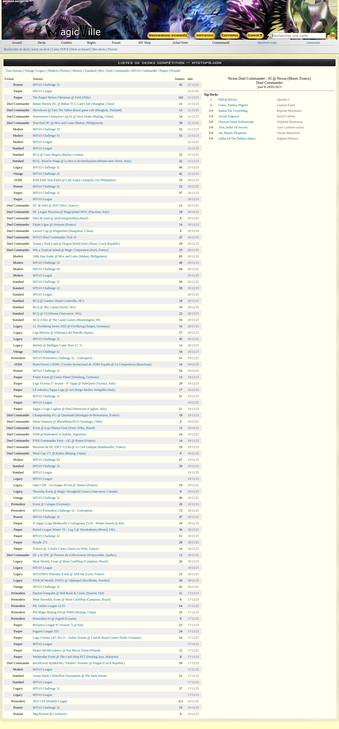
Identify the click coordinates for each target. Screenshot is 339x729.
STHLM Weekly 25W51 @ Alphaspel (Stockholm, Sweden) (71, 580)
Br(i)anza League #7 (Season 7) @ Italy (58, 625)
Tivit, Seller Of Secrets (233, 127)
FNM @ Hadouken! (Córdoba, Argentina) (59, 434)
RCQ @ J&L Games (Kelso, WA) (54, 307)
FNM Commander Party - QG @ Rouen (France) (64, 440)
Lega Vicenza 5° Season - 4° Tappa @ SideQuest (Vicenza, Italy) (74, 383)
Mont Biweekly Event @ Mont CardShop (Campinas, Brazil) (71, 599)
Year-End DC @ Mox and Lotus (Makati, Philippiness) (68, 123)
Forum (116, 42)
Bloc (101, 71)
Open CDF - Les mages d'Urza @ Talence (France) (65, 485)
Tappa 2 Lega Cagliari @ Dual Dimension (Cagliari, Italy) (70, 409)
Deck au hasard (80, 49)
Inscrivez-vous (267, 42)
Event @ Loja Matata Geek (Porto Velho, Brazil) (64, 428)
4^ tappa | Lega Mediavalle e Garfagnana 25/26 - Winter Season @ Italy (78, 523)
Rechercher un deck (16, 49)
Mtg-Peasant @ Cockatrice (50, 714)
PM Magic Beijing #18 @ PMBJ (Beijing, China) (64, 612)
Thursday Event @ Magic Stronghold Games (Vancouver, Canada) (75, 491)
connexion (313, 42)
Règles (91, 42)
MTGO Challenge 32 (46, 85)
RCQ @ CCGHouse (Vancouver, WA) (57, 313)
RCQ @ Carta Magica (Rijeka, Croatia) (58, 154)
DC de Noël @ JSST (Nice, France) (55, 205)
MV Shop (145, 42)
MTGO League (42, 91)
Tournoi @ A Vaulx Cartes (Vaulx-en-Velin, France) (66, 549)
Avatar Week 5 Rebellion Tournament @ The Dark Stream (70, 676)
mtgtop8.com (206, 62)
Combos (66, 42)
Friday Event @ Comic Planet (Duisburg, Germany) (66, 377)
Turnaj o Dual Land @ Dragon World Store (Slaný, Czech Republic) (76, 243)
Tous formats (14, 71)
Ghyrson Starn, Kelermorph (236, 122)
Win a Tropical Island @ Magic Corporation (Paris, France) (70, 250)
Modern (53, 71)
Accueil (17, 42)
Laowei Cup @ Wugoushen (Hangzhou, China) (63, 231)
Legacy (41, 71)
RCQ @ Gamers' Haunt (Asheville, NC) (58, 301)
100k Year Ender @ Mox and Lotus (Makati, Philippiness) (70, 256)
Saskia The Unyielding (233, 111)
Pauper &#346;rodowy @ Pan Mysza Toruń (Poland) (66, 650)
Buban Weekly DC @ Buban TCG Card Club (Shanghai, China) (73, 104)
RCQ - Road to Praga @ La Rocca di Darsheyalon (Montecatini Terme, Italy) (82, 161)
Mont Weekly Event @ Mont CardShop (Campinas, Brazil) (70, 561)
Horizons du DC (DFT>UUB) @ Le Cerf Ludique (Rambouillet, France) (79, 447)
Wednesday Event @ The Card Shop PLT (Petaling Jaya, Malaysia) (75, 657)
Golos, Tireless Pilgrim (233, 105)
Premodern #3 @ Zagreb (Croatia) (54, 618)
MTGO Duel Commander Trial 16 (54, 237)
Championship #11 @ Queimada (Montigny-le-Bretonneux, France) (76, 415)
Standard (90, 71)
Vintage (29, 71)
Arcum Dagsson (228, 116)
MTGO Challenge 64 (46, 269)
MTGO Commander (144, 71)
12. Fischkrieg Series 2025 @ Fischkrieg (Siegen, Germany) (71, 326)
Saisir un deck (40, 49)
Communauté (221, 42)
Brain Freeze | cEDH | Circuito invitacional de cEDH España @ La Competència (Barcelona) (92, 364)
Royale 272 (40, 542)
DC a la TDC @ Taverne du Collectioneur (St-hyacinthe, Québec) (74, 555)
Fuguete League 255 (46, 631)
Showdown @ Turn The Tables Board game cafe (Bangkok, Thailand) (77, 110)
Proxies (113, 49)
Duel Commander (117, 71)
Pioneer (65, 71)
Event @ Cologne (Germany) (51, 504)
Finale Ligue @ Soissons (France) (54, 224)
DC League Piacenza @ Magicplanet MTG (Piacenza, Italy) (71, 212)
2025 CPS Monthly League (50, 701)
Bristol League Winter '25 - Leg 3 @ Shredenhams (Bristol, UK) (74, 529)
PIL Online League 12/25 (49, 606)
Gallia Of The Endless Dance (237, 138)
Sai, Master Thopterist (232, 133)
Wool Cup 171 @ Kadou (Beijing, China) (59, 453)
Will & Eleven (227, 99)
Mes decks (99, 49)
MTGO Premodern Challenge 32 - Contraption (62, 358)
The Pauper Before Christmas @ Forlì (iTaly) (61, 97)
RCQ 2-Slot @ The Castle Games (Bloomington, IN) (66, 320)
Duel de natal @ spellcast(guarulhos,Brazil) (60, 218)
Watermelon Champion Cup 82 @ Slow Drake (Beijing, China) (73, 116)
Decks (42, 42)
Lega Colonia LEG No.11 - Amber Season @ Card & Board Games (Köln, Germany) (87, 637)
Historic (77, 71)
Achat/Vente (180, 42)
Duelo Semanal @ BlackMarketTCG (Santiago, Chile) (67, 421)
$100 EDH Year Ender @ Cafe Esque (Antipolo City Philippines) (74, 180)
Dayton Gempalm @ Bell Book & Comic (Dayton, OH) (68, 593)
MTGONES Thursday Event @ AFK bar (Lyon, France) (68, 574)
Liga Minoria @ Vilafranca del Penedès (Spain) (63, 332)
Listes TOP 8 (60, 49)
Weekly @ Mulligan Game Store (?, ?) (57, 345)
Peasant (175, 71)
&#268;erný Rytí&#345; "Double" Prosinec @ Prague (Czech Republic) (79, 663)
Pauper (163, 71)
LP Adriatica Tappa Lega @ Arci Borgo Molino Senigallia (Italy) (74, 390)
